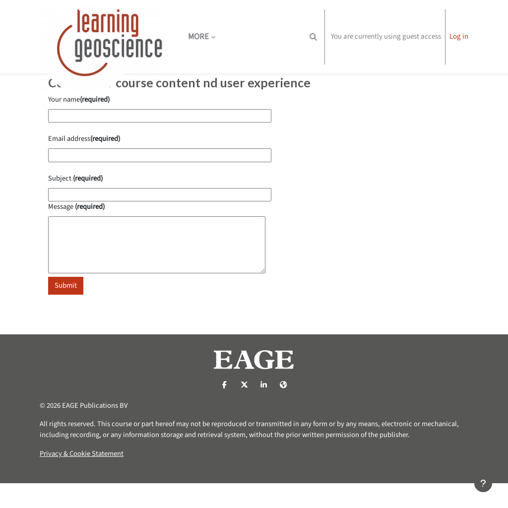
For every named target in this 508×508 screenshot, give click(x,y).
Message (77, 228)
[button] (313, 37)
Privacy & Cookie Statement (82, 478)
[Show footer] (483, 483)
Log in (458, 36)
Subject (76, 199)
